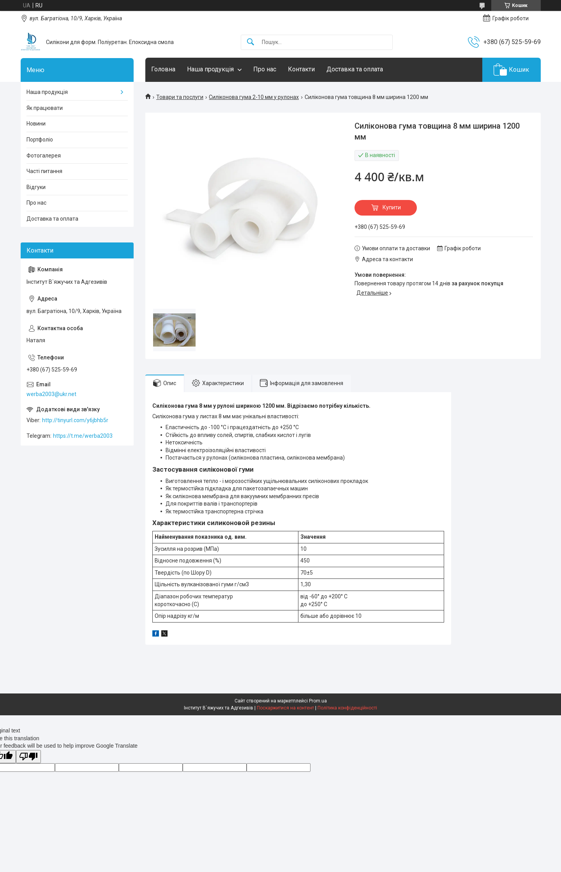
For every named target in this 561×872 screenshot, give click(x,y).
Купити (392, 207)
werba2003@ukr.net (51, 394)
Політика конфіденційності (347, 708)
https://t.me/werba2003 (83, 436)
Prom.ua (318, 701)
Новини (36, 123)
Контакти (301, 69)
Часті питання (44, 171)
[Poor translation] (28, 757)
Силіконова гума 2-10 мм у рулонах (254, 97)
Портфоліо (39, 139)
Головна (163, 69)
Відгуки (36, 187)
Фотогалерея (43, 155)
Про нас (264, 69)
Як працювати (44, 108)
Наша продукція (210, 69)
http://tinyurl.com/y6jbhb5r (75, 420)
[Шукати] (250, 42)
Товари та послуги (179, 97)
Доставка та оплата (354, 69)
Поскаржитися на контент (285, 708)
